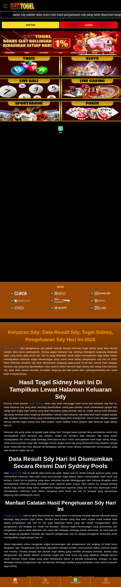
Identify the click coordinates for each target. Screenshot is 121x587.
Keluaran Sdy (11, 348)
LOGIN (88, 25)
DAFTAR (30, 25)
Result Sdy (16, 473)
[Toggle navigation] (5, 6)
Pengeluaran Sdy (13, 515)
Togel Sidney (36, 403)
